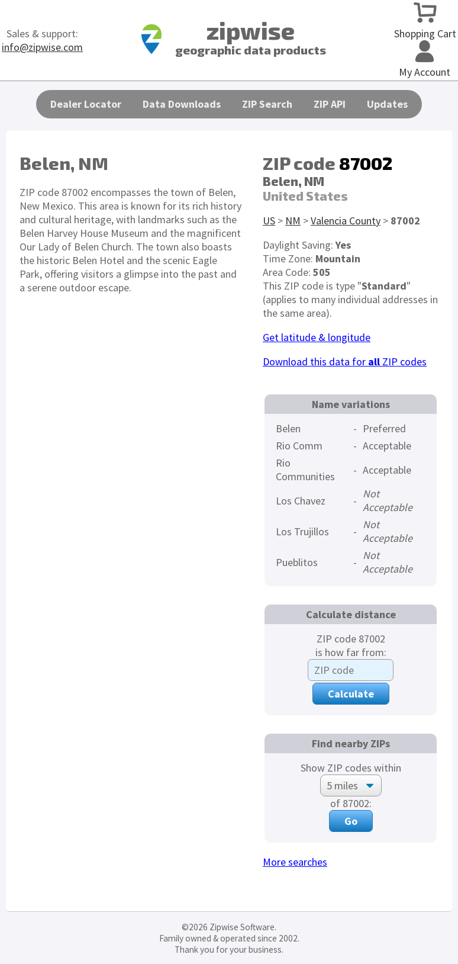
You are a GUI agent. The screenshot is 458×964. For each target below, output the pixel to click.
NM (293, 220)
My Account (424, 65)
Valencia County (345, 220)
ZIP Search (267, 104)
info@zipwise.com (42, 47)
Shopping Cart (425, 26)
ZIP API (330, 104)
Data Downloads (182, 104)
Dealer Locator (85, 104)
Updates (387, 104)
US (269, 220)
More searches (295, 862)
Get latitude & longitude (316, 337)
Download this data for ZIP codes (345, 361)
